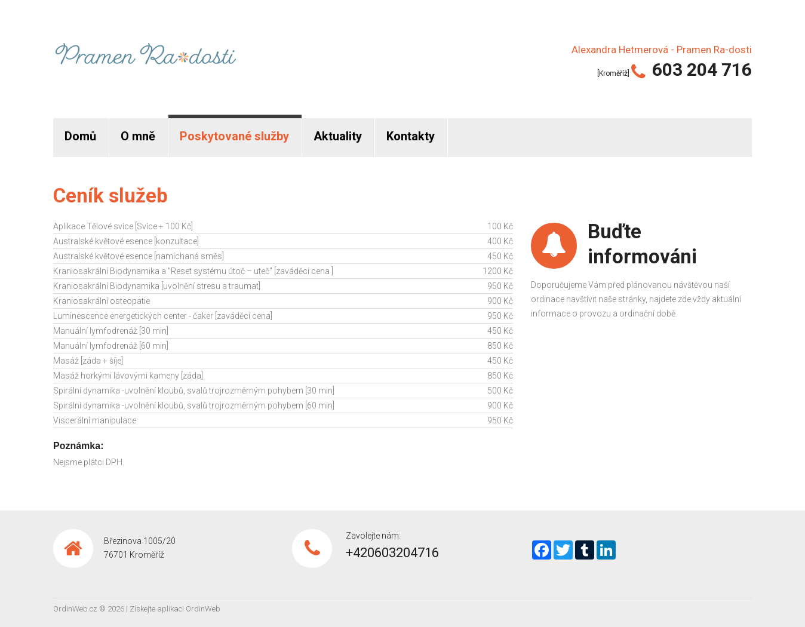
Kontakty (410, 136)
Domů (80, 136)
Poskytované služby (234, 136)
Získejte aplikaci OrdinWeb (175, 608)
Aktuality (338, 136)
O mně (138, 136)
